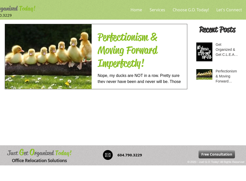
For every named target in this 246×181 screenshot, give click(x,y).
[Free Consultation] (217, 154)
